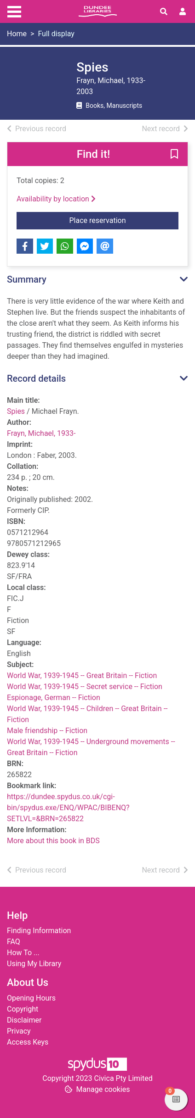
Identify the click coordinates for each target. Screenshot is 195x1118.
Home (17, 33)
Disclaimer (24, 1020)
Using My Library (34, 963)
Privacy (19, 1031)
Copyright (22, 1009)
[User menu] (182, 12)
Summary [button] (26, 279)
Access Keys (27, 1042)
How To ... (23, 952)
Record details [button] (36, 378)
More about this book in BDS (53, 840)
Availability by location (56, 199)
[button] (174, 155)
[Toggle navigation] (14, 10)
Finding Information (39, 930)
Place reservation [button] (112, 220)
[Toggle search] (164, 12)
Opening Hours (31, 998)
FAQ (13, 941)
